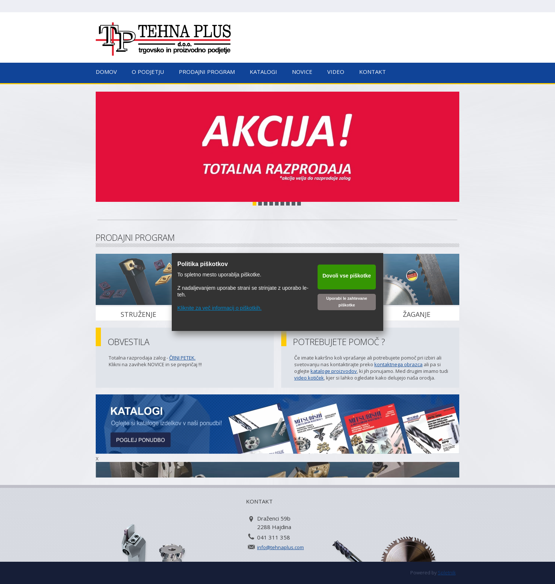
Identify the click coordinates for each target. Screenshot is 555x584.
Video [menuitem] (335, 71)
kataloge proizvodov (334, 371)
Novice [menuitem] (302, 71)
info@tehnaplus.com (280, 547)
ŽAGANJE (416, 314)
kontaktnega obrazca (398, 364)
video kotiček (309, 377)
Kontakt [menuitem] (372, 71)
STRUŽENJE (138, 314)
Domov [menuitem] (106, 71)
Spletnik (447, 572)
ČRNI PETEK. (182, 357)
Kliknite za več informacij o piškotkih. (219, 308)
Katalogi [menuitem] (263, 71)
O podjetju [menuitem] (148, 71)
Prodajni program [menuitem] (207, 71)
